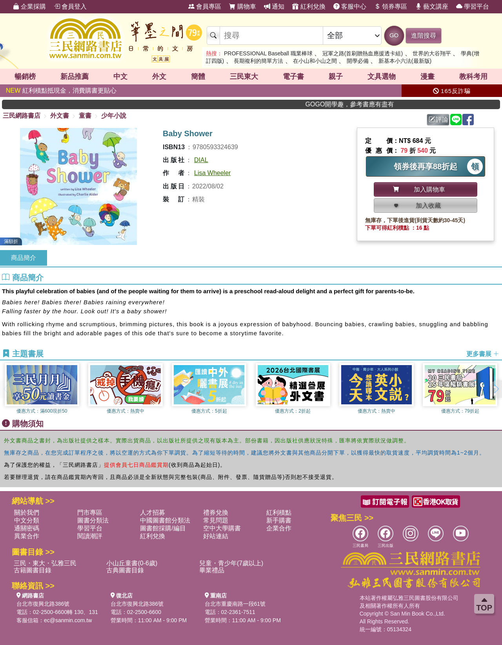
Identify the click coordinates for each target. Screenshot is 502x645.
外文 (159, 76)
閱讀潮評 (89, 536)
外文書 (59, 115)
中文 (120, 76)
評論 (438, 119)
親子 (336, 76)
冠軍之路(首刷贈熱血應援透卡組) (362, 53)
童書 (85, 115)
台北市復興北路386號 (42, 604)
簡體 (198, 76)
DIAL (201, 160)
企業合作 (278, 528)
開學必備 (358, 61)
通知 (274, 6)
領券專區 (390, 6)
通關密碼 (26, 528)
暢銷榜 (25, 76)
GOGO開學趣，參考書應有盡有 (364, 104)
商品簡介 (23, 257)
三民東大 (244, 76)
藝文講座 (431, 6)
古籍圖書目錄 (32, 570)
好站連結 (215, 536)
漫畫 (427, 76)
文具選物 (381, 76)
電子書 (293, 76)
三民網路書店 (21, 115)
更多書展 (482, 354)
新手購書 (278, 520)
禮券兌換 (215, 512)
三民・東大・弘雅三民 (45, 563)
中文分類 (26, 520)
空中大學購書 (222, 528)
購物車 (242, 6)
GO (393, 35)
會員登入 (70, 6)
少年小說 (113, 115)
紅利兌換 (308, 6)
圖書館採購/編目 (163, 528)
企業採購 (29, 6)
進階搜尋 (423, 35)
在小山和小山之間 (315, 61)
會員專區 (204, 6)
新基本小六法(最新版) (404, 61)
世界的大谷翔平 (432, 53)
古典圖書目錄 (125, 570)
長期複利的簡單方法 (258, 61)
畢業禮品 (211, 570)
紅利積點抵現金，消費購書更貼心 (61, 90)
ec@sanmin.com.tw (68, 620)
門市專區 (89, 512)
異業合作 (26, 536)
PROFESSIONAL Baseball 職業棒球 (268, 53)
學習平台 (472, 6)
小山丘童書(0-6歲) (131, 563)
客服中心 (349, 6)
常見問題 (215, 520)
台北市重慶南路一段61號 (235, 604)
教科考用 (473, 76)
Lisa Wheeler (212, 173)
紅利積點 (278, 512)
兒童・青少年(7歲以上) (231, 563)
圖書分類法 (93, 520)
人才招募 (152, 512)
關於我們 (26, 512)
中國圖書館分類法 (165, 520)
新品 (74, 76)
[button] (496, 389)
